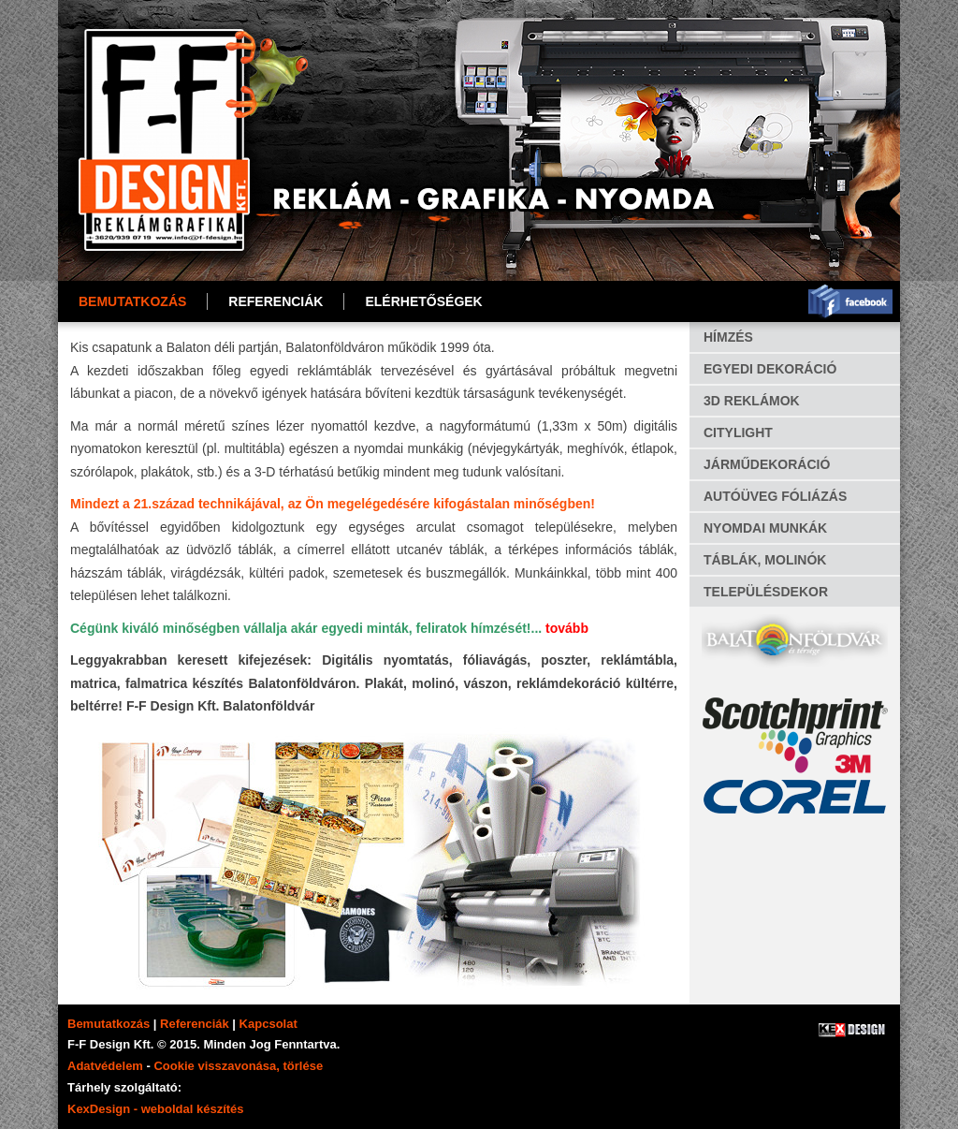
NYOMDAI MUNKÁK (765, 528)
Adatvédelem (105, 1066)
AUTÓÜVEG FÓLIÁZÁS (775, 496)
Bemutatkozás (132, 301)
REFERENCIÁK (275, 301)
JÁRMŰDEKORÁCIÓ (767, 464)
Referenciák (194, 1024)
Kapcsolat (269, 1024)
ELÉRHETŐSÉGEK (423, 301)
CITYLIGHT (738, 432)
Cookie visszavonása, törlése (238, 1066)
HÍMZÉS (728, 337)
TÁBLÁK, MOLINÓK (765, 559)
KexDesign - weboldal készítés (155, 1109)
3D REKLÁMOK (752, 400)
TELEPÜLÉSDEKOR (766, 591)
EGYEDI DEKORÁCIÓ (770, 368)
